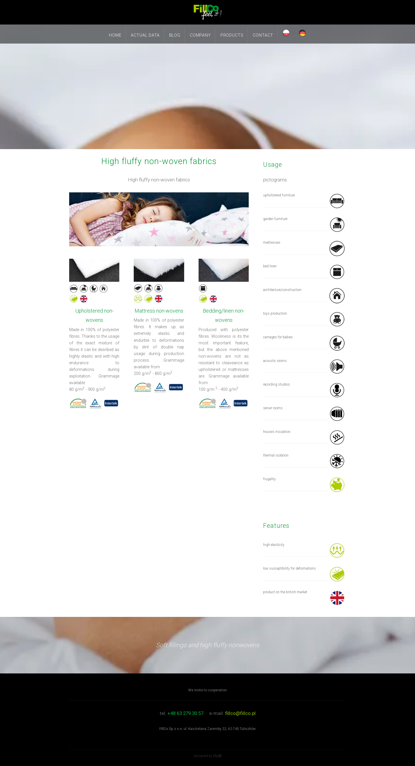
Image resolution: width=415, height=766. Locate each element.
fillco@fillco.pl (240, 713)
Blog (174, 35)
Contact (263, 35)
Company (200, 35)
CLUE (217, 756)
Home (115, 35)
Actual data (145, 35)
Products (232, 35)
